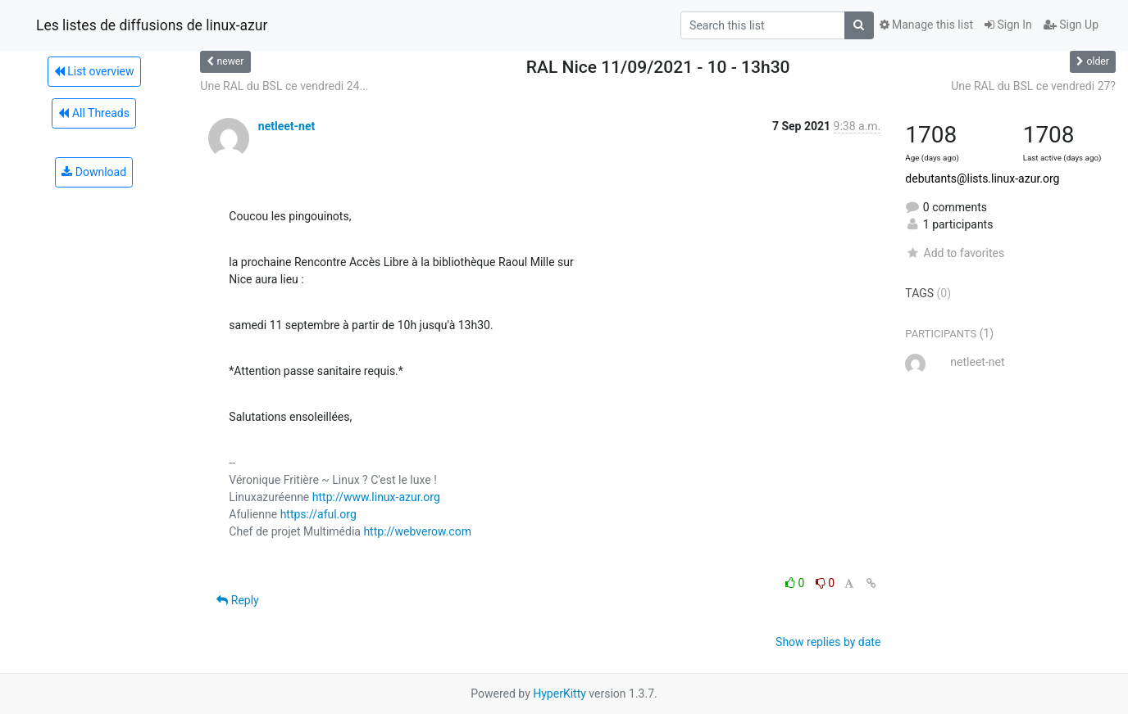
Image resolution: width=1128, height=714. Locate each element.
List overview (94, 71)
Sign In (1008, 24)
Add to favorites (954, 253)
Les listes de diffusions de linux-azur (151, 25)
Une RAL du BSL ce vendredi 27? (1033, 86)
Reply (237, 600)
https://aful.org (318, 514)
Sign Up (1071, 24)
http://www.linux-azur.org (376, 497)
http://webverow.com (417, 531)
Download (93, 171)
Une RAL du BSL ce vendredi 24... (284, 86)
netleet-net (286, 126)
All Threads (93, 113)
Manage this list (926, 24)
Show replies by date (828, 641)
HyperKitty (559, 693)
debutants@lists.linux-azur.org (982, 178)
